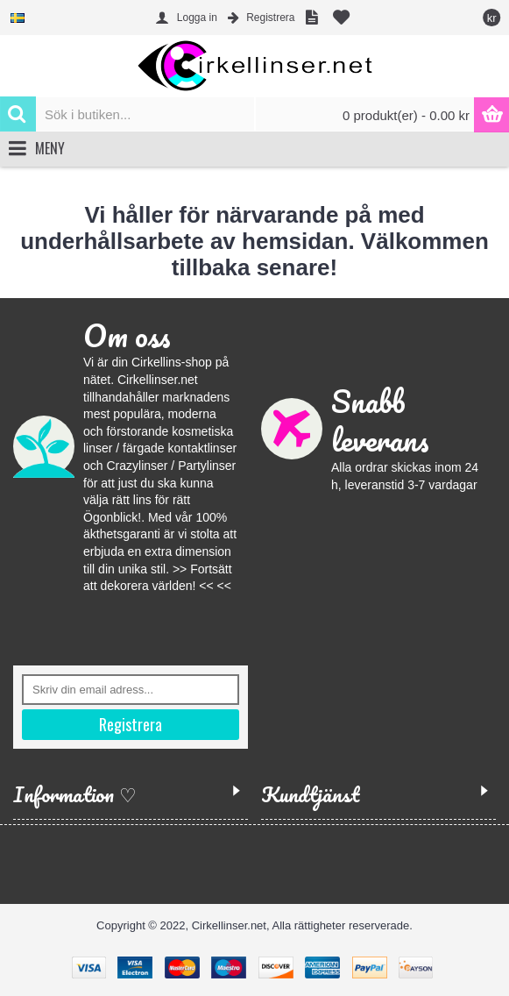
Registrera (130, 724)
